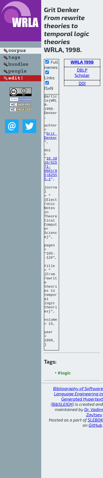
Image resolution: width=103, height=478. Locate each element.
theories (57, 25)
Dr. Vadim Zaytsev (93, 462)
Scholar (82, 75)
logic (81, 33)
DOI (82, 83)
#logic (64, 423)
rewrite (73, 17)
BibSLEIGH (62, 454)
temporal (58, 33)
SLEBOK (95, 470)
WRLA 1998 (82, 61)
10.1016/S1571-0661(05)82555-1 (50, 184)
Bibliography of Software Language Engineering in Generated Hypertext (78, 444)
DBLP (82, 69)
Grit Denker (50, 144)
